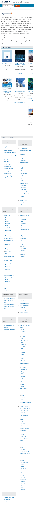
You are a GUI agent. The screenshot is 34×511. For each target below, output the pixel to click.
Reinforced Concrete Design (20, 91)
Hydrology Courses (24, 183)
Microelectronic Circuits (7, 63)
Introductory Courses (8, 227)
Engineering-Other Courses (9, 171)
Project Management (24, 312)
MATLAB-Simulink (8, 161)
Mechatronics (8, 251)
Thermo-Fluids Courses (9, 275)
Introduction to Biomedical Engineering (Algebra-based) (9, 300)
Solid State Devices (23, 421)
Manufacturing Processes (25, 310)
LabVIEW (6, 159)
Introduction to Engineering (10, 152)
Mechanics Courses (8, 260)
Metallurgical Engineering (9, 329)
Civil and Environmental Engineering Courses (23, 143)
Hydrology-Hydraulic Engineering (23, 187)
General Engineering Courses (9, 142)
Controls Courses (23, 388)
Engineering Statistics (24, 303)
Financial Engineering (8, 168)
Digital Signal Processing (23, 466)
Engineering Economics (25, 300)
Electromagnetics (25, 425)
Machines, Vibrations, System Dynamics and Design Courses (8, 240)
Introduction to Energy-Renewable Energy (8, 221)
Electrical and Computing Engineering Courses (24, 320)
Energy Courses (7, 215)
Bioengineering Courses (8, 294)
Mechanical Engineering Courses (8, 210)
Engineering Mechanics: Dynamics (8, 264)
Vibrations (7, 253)
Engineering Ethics (8, 150)
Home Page (9, 8)
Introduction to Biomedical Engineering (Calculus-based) (9, 306)
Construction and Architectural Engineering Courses (25, 150)
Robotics (23, 399)
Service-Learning (7, 173)
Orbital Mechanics (8, 502)
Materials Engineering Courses (7, 320)
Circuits (23, 334)
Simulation (22, 314)
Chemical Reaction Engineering (23, 233)
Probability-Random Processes (23, 481)
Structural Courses (24, 200)
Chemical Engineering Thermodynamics (25, 227)
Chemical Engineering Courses (23, 210)
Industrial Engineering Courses (23, 295)
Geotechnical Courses (24, 162)
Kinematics (7, 244)
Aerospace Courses (7, 493)
